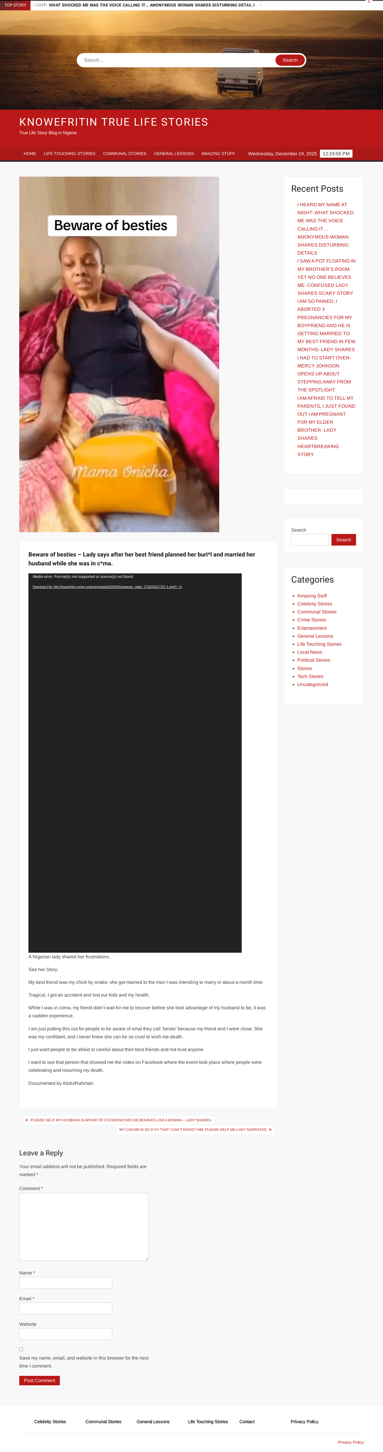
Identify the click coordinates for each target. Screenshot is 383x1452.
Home (30, 153)
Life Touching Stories (69, 153)
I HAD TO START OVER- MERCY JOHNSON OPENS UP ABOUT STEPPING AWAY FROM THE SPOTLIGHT (324, 374)
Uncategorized (312, 684)
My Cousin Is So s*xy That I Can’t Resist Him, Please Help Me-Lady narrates (192, 1130)
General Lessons (174, 153)
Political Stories (313, 660)
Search (298, 529)
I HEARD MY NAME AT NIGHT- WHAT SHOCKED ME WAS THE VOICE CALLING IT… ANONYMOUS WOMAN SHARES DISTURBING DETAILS (325, 228)
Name (27, 1272)
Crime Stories (311, 619)
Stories (304, 668)
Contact (246, 1421)
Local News (309, 652)
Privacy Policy (304, 1421)
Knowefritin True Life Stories (114, 122)
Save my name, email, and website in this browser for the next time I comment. (83, 1361)
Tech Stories (310, 676)
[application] (135, 763)
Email (26, 1298)
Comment (31, 1188)
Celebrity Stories (314, 603)
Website (27, 1324)
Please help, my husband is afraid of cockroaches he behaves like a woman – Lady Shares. (121, 1120)
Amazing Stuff (218, 153)
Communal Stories (124, 153)
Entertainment (312, 628)
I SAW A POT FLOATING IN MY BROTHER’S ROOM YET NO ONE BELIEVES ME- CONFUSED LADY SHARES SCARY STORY (326, 277)
